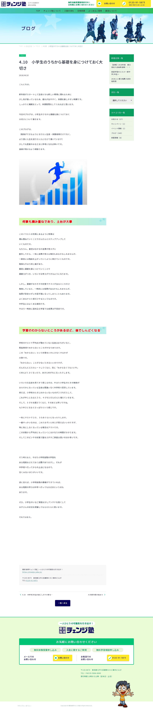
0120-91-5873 (32, 580)
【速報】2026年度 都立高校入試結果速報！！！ (120, 67)
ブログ (22, 55)
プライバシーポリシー (25, 707)
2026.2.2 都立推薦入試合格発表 (121, 83)
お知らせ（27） (118, 123)
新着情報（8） (117, 142)
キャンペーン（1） (119, 127)
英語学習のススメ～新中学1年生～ (121, 76)
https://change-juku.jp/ (32, 572)
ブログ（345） (117, 137)
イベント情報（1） (119, 132)
